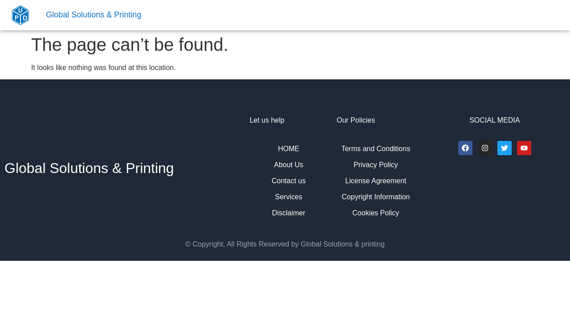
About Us (288, 165)
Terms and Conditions (375, 148)
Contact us (288, 181)
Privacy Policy (376, 165)
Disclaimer (288, 213)
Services (288, 197)
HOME (288, 148)
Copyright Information (376, 197)
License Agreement (375, 181)
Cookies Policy (375, 213)
